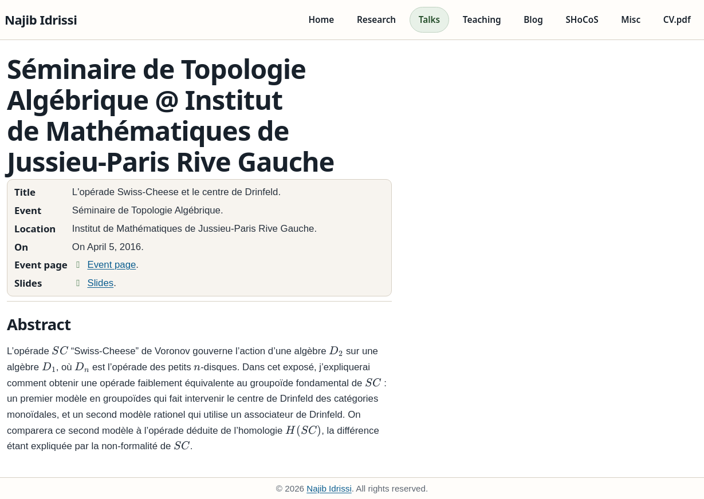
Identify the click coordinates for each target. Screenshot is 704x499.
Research (376, 20)
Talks (429, 20)
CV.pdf (677, 20)
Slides (92, 283)
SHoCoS (581, 20)
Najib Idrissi (41, 19)
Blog (533, 20)
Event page (104, 264)
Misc (630, 20)
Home (321, 20)
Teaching (482, 20)
